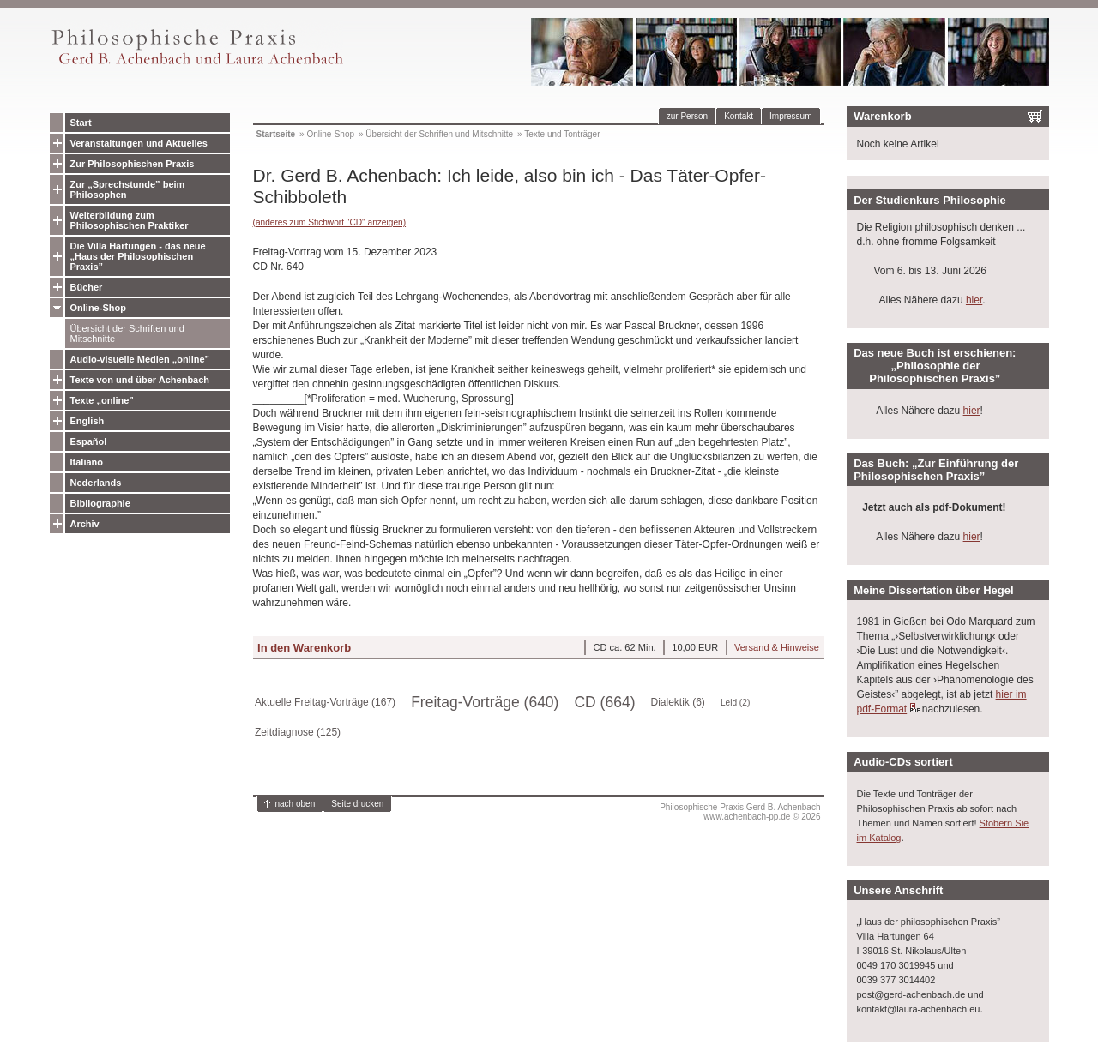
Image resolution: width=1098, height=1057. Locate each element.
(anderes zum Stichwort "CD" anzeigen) (330, 222)
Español (88, 441)
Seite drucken (357, 803)
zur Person (687, 116)
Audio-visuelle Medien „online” (140, 359)
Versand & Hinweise (776, 647)
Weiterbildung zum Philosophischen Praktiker (129, 220)
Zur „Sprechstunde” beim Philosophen (127, 189)
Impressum (790, 116)
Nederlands (96, 482)
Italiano (87, 462)
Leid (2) (735, 702)
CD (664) (604, 702)
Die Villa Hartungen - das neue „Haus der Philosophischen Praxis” (138, 256)
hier (974, 300)
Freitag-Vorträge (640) (484, 702)
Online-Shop (98, 308)
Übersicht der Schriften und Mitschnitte (127, 333)
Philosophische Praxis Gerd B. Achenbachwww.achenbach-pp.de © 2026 (740, 811)
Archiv (85, 524)
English (87, 421)
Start (81, 122)
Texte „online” (102, 400)
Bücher (86, 287)
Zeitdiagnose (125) (298, 732)
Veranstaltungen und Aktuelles (139, 143)
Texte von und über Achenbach (140, 380)
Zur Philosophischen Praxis (132, 164)
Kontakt (738, 116)
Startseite (276, 134)
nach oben (295, 803)
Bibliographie (100, 503)
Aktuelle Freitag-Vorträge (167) (325, 702)
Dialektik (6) (678, 702)
